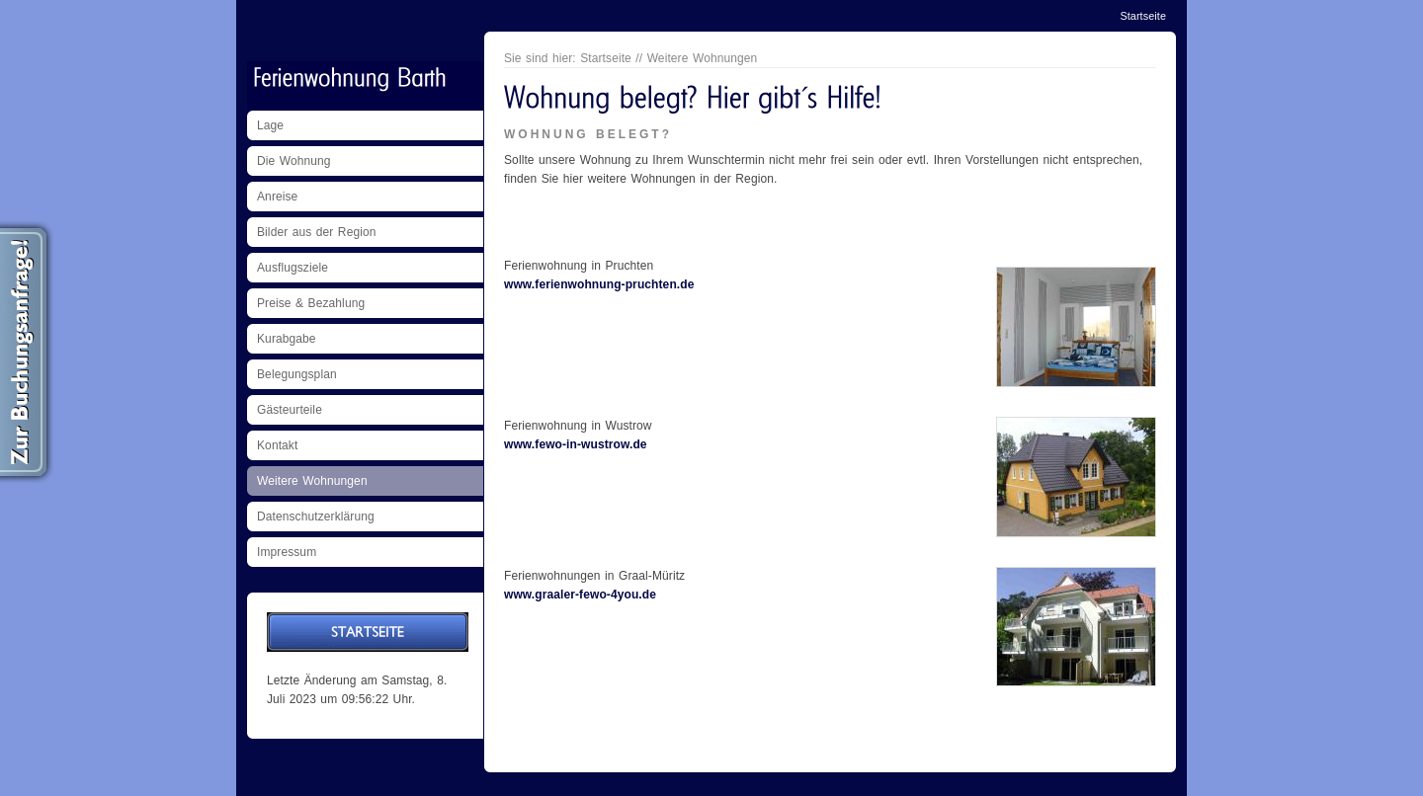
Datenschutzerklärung (316, 516)
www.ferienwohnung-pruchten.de (599, 284)
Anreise (277, 196)
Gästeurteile (289, 410)
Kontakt (277, 445)
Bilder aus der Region (317, 232)
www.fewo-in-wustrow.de (575, 444)
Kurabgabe (286, 339)
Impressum (286, 552)
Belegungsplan (297, 374)
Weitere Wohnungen (312, 481)
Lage (270, 125)
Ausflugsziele (292, 268)
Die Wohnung (294, 161)
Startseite (1143, 16)
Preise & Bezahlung (311, 303)
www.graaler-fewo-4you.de (580, 594)
